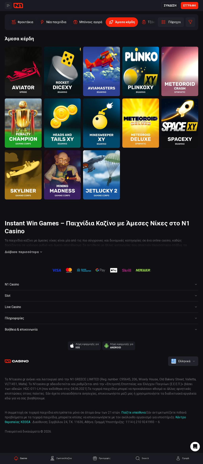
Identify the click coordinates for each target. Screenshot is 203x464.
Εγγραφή (189, 5)
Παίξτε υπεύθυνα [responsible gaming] (133, 412)
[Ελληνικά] (183, 361)
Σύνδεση (170, 5)
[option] (22, 22)
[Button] (8, 5)
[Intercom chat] (195, 446)
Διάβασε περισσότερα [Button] (24, 252)
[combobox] (183, 361)
